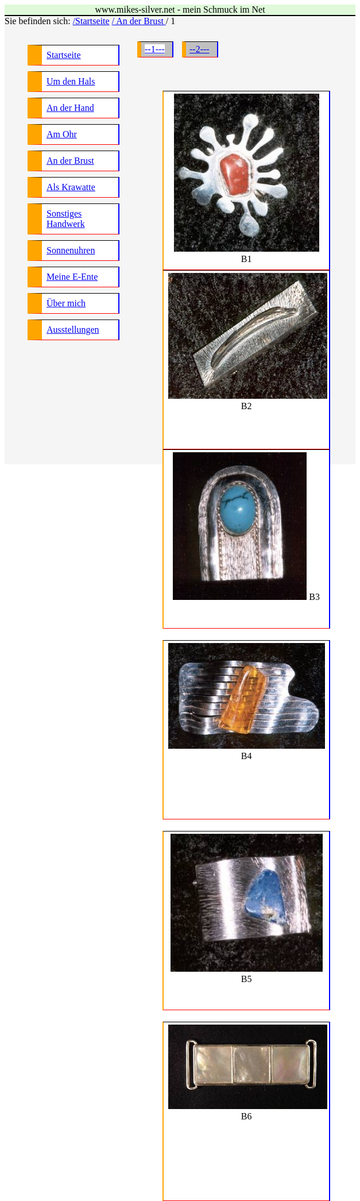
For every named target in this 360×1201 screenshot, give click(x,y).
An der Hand (70, 108)
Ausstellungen (73, 329)
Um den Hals (71, 81)
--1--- (155, 49)
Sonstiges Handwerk (66, 219)
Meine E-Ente (72, 277)
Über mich (66, 303)
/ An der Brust (139, 21)
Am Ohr (62, 134)
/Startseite (91, 21)
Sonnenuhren (71, 250)
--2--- (199, 49)
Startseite (64, 55)
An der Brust (70, 160)
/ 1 (170, 21)
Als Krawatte (71, 187)
